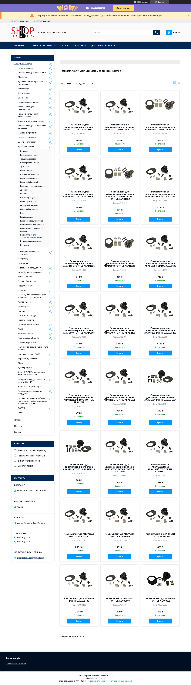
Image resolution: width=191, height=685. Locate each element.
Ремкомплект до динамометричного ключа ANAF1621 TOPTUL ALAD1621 (119, 127)
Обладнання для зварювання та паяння (32, 127)
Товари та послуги (40, 45)
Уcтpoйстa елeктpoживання (31, 272)
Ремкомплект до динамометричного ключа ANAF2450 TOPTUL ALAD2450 (160, 194)
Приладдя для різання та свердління (30, 392)
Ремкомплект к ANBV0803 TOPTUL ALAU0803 (119, 599)
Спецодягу (23, 259)
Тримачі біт (25, 167)
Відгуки (17, 432)
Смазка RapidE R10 (27, 342)
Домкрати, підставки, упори (31, 121)
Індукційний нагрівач (29, 205)
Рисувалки (24, 245)
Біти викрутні (24, 306)
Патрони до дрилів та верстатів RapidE (33, 348)
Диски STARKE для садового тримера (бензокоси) (31, 373)
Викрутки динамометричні (31, 241)
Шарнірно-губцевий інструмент (33, 186)
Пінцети (23, 194)
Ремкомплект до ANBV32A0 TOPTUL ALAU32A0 (79, 535)
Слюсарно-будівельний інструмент (29, 252)
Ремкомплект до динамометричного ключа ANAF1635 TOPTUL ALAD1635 (79, 263)
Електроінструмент (27, 142)
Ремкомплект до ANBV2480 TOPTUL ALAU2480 (79, 599)
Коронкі (21, 311)
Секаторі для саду (27, 315)
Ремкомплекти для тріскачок (32, 225)
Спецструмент (24, 93)
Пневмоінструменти (27, 137)
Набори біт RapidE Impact (30, 386)
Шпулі (20, 412)
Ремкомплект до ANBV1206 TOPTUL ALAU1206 (119, 535)
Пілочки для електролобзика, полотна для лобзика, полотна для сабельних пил (32, 401)
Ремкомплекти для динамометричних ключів (31, 236)
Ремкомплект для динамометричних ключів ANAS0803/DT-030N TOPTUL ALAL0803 (120, 468)
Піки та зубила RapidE (28, 338)
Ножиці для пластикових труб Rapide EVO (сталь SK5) (32, 296)
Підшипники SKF (25, 286)
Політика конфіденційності (121, 681)
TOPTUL (22, 408)
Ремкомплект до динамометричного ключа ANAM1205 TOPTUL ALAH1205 (160, 127)
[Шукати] (156, 32)
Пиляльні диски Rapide (28, 324)
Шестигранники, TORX (29, 163)
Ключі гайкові (26, 171)
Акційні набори (25, 277)
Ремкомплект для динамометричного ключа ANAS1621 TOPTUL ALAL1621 (119, 397)
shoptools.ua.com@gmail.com (30, 558)
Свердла (22, 290)
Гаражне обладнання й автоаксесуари (29, 115)
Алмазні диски (24, 302)
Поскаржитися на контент (97, 681)
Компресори (23, 89)
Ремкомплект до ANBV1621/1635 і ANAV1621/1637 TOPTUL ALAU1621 (160, 468)
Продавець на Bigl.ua (95, 678)
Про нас (64, 45)
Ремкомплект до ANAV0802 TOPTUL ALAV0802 (160, 599)
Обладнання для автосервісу (32, 72)
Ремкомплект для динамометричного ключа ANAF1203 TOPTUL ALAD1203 (79, 194)
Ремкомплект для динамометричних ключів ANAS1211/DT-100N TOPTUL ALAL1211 (79, 398)
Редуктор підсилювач (29, 155)
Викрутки (24, 151)
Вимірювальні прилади (29, 102)
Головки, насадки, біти (29, 174)
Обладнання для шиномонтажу (26, 108)
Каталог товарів (25, 68)
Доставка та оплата (103, 45)
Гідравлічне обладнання (29, 268)
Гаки (22, 213)
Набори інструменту (27, 133)
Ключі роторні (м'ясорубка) (31, 221)
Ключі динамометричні (30, 178)
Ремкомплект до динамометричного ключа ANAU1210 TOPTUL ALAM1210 (79, 466)
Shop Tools (23, 98)
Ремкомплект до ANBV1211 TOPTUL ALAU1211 (160, 535)
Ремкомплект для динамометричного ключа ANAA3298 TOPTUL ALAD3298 (160, 330)
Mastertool (22, 77)
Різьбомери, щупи (28, 198)
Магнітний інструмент (29, 209)
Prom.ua (109, 676)
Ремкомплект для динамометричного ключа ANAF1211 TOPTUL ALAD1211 (78, 127)
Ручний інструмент (26, 146)
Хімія (20, 329)
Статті (17, 420)
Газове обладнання (27, 281)
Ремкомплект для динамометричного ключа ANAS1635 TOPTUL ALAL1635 (160, 263)
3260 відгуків (142, 2)
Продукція (23, 263)
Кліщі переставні (27, 217)
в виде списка (178, 83)
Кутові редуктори (26, 367)
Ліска (20, 363)
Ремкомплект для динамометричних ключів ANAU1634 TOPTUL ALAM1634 (160, 397)
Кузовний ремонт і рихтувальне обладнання (32, 82)
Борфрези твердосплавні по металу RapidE (31, 380)
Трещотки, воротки (28, 159)
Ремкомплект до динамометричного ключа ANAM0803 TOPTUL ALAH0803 (119, 263)
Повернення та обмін (16, 663)
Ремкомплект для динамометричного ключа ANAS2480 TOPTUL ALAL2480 (119, 330)
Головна (19, 45)
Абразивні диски (25, 333)
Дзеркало (24, 190)
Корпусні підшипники (27, 359)
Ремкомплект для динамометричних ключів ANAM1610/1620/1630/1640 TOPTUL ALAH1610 (119, 195)
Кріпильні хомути (26, 320)
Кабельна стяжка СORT (29, 354)
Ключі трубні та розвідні (30, 182)
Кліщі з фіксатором (28, 202)
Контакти (80, 45)
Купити (79, 150)
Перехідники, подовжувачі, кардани (31, 230)
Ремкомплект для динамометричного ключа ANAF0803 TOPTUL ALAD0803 (79, 330)
